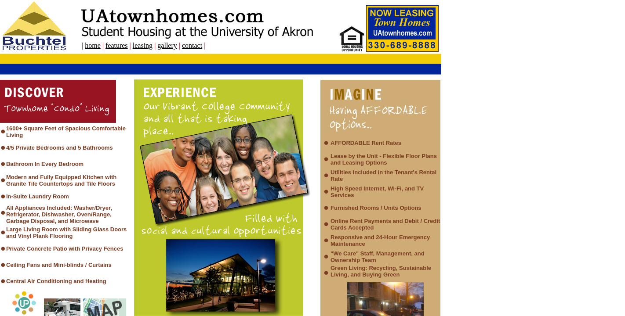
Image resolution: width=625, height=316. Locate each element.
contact (192, 45)
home (93, 45)
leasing (143, 45)
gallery (167, 45)
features (116, 45)
